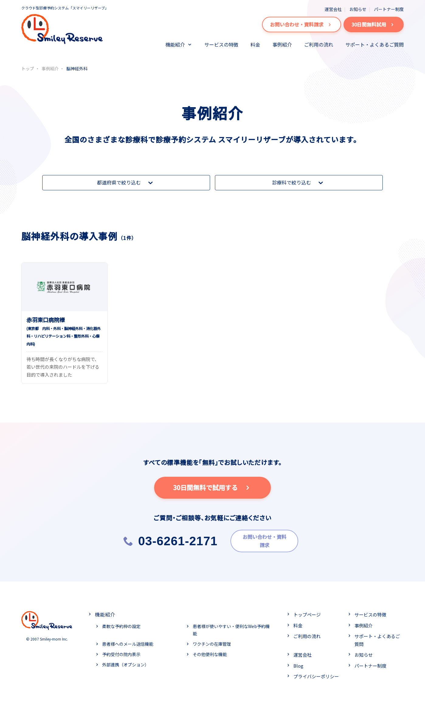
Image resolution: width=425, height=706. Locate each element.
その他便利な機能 (210, 652)
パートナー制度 (389, 9)
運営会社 (333, 9)
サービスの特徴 (221, 44)
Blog (298, 664)
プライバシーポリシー (316, 674)
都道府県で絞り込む (126, 183)
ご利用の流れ (318, 44)
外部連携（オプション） (125, 662)
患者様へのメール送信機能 (127, 642)
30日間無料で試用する (212, 488)
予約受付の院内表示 (121, 652)
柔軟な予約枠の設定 (121, 624)
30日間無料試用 (373, 24)
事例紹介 (282, 44)
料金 (255, 44)
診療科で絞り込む (299, 183)
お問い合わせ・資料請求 (301, 24)
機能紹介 (175, 44)
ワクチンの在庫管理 (212, 642)
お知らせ (357, 9)
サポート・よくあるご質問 (374, 44)
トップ (27, 68)
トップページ (307, 612)
